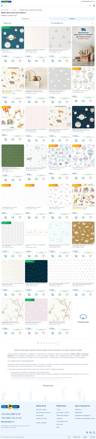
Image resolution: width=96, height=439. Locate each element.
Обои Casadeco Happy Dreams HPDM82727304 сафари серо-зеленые (12, 91)
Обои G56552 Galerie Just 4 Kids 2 (9, 207)
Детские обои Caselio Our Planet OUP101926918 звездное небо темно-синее (36, 284)
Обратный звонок (6, 421)
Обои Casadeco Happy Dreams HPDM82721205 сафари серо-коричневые (59, 130)
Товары (71, 18)
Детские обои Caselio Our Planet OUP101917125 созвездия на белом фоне (59, 245)
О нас (58, 409)
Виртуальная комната (43, 412)
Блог (58, 427)
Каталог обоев (41, 409)
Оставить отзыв (7, 52)
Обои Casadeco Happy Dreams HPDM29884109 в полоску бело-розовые (36, 130)
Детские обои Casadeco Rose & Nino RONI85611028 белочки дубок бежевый (10, 322)
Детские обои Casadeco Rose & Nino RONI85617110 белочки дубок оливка (57, 322)
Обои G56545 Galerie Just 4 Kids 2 (80, 207)
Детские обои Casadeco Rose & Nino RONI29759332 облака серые (57, 91)
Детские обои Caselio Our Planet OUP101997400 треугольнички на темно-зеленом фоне (11, 168)
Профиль (78, 409)
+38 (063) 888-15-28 (87, 1)
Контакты (60, 424)
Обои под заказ (41, 418)
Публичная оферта (63, 415)
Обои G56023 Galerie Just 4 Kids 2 (9, 129)
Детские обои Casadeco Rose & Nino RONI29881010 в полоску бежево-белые (34, 91)
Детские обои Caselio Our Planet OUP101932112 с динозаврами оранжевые (83, 245)
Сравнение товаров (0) (83, 415)
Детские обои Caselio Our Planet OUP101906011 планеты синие (12, 50)
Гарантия (60, 418)
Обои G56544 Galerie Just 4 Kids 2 (80, 90)
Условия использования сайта (85, 418)
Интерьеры (40, 415)
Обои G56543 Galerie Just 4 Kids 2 (80, 167)
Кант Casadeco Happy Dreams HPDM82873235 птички (36, 245)
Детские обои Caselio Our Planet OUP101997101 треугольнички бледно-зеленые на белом (83, 284)
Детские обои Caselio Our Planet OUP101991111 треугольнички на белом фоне (59, 284)
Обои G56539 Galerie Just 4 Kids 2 (56, 207)
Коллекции (25, 18)
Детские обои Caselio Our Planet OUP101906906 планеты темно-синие (81, 130)
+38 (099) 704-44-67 (11, 418)
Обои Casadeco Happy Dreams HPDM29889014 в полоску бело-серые (12, 245)
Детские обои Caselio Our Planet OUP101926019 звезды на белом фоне (12, 284)
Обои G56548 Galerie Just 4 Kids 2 (33, 207)
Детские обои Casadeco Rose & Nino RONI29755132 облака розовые (34, 322)
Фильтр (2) (7, 23)
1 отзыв (13, 93)
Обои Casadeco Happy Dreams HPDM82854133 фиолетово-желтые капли (36, 50)
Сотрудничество (62, 421)
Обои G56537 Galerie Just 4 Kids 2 (56, 167)
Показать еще (83, 319)
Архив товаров (41, 422)
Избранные (78, 412)
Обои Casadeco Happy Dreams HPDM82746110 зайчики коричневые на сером (59, 50)
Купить (5, 61)
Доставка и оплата (63, 412)
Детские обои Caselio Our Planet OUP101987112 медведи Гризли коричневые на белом (36, 168)
